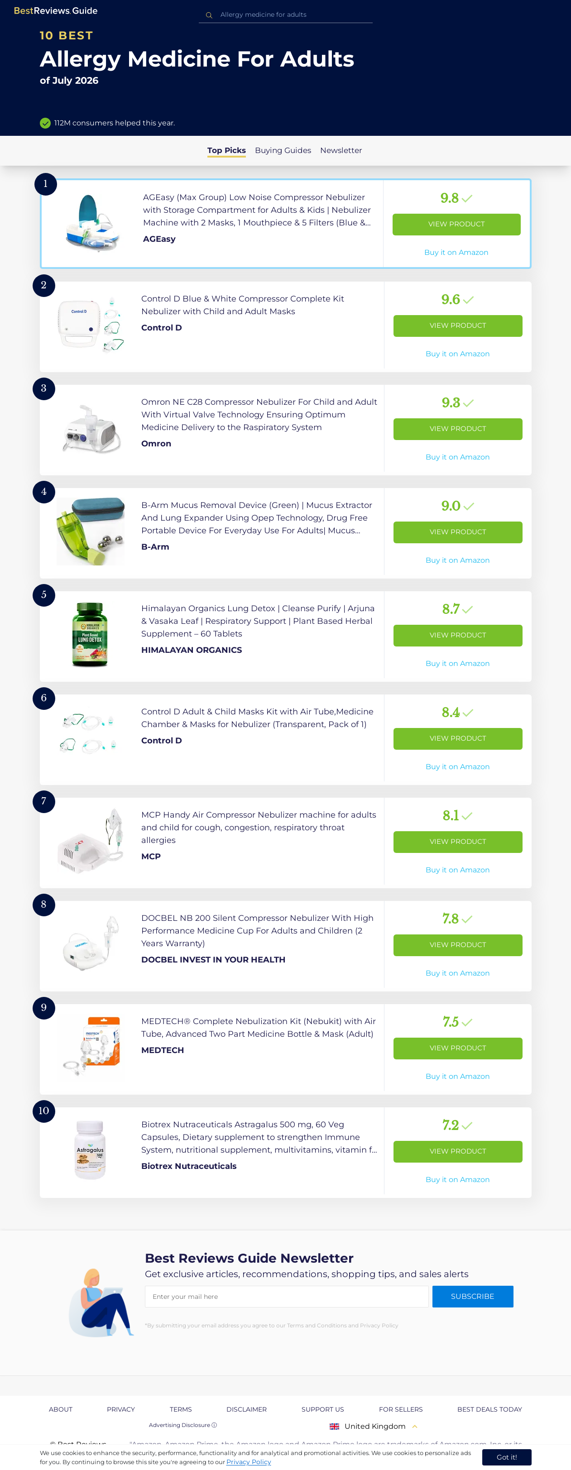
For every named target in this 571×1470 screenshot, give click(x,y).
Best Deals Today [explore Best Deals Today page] (489, 1409)
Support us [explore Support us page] (323, 1409)
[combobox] (286, 14)
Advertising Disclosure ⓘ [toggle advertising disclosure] (183, 1425)
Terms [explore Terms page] (181, 1409)
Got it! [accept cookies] (507, 1457)
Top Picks (226, 150)
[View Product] (286, 223)
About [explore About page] (60, 1409)
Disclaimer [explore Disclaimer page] (246, 1409)
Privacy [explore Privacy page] (121, 1409)
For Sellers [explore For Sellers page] (401, 1409)
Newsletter (341, 150)
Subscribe (472, 1296)
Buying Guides (283, 150)
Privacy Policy (248, 1462)
